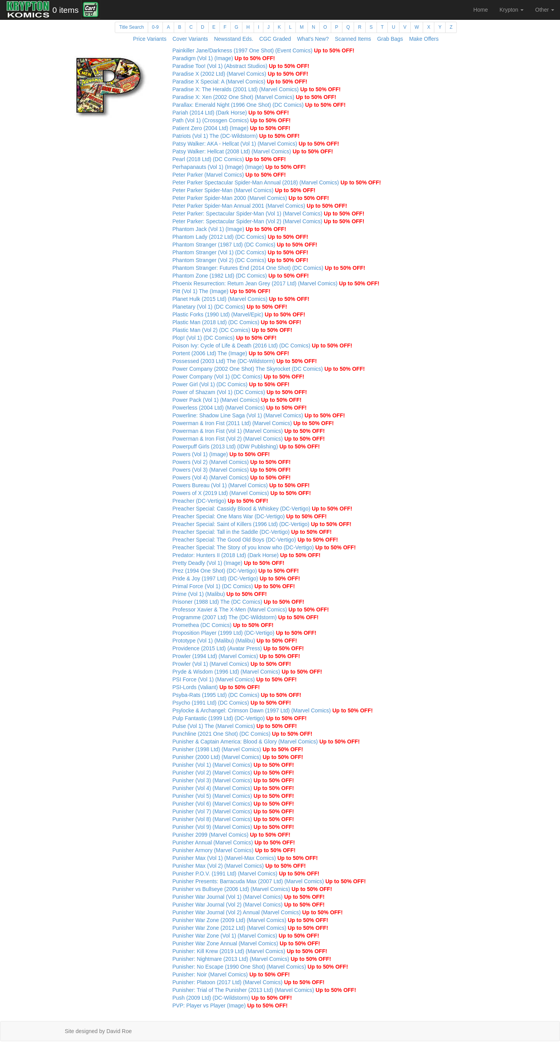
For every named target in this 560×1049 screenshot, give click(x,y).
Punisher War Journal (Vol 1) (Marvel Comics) (249, 897)
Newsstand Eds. (233, 39)
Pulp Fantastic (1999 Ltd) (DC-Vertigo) (240, 718)
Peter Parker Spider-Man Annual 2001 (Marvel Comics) (260, 206)
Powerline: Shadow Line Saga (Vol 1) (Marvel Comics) (259, 415)
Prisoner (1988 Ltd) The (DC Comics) (238, 602)
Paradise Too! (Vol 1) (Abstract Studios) (241, 66)
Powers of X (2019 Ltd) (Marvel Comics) (242, 493)
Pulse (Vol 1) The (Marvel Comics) (235, 726)
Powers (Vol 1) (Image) (221, 454)
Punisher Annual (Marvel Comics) (234, 842)
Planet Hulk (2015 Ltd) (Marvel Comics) (241, 299)
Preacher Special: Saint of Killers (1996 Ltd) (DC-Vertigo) (262, 524)
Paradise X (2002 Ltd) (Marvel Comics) (240, 74)
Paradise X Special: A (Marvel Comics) (240, 81)
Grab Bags (390, 39)
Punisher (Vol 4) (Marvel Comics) (233, 788)
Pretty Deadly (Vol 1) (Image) (229, 563)
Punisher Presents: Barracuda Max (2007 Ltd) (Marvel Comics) (269, 881)
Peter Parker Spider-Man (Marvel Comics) (244, 190)
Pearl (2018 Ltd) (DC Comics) (229, 159)
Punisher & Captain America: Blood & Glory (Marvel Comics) (266, 741)
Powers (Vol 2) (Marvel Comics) (232, 462)
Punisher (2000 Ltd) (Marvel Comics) (238, 757)
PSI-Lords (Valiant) (216, 687)
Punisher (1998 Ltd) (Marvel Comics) (238, 749)
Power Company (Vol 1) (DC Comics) (238, 376)
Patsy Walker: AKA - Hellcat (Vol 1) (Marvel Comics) (256, 144)
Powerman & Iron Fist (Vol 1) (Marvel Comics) (249, 431)
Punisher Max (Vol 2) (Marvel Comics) (239, 866)
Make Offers (424, 39)
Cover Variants (190, 39)
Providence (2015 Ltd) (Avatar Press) (238, 648)
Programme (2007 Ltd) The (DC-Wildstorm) (246, 617)
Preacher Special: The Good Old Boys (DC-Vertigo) (255, 540)
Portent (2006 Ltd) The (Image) (231, 353)
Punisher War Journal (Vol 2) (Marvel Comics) (249, 904)
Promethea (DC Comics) (223, 625)
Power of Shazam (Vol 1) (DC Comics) (240, 392)
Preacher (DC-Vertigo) (220, 501)
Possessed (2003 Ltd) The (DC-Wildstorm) (245, 361)
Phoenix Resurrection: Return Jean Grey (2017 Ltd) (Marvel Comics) (276, 283)
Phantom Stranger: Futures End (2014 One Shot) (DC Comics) (269, 268)
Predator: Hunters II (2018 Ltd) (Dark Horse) (247, 555)
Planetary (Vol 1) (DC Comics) (230, 307)
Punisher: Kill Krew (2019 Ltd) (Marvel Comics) (250, 951)
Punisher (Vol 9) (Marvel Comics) (233, 827)
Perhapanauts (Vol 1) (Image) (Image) (239, 167)
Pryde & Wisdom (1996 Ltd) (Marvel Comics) (247, 672)
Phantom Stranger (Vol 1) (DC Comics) (240, 252)
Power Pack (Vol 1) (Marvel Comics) (237, 400)
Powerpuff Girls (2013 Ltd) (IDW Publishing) (246, 446)
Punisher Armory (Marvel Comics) (234, 850)
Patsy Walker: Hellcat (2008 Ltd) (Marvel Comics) (253, 151)
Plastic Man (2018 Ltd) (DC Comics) (237, 322)
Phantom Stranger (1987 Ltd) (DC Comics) (245, 244)
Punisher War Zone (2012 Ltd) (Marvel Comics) (250, 928)
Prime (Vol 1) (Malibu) (220, 594)
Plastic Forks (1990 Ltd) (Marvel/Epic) (239, 314)
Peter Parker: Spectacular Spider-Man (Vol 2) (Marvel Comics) (269, 221)
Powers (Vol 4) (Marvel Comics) (232, 477)
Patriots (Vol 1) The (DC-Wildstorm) (236, 136)
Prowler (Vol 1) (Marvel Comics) (232, 664)
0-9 (155, 27)
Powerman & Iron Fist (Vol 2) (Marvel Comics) (249, 439)
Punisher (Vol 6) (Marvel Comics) (233, 804)
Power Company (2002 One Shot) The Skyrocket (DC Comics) (269, 369)
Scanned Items (353, 39)
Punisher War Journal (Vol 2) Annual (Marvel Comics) (258, 912)
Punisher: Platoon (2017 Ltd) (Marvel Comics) (249, 982)
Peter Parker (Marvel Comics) (229, 175)
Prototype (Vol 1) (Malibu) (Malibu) (235, 640)
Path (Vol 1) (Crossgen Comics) (232, 120)
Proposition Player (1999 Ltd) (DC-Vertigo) (244, 633)
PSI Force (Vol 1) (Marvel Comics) (235, 679)
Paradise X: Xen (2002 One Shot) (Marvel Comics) (254, 97)
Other (544, 10)
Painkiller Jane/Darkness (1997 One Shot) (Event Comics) (263, 50)
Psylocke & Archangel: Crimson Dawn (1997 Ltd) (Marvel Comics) (273, 710)
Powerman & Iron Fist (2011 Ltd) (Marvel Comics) (253, 423)
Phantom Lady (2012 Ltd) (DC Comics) (240, 237)
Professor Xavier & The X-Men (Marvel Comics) (251, 609)
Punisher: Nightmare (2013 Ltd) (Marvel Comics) (252, 959)
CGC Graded (275, 39)
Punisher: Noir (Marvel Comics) (231, 974)
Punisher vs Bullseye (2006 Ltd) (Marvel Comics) (252, 889)
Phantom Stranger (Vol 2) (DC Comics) (240, 260)
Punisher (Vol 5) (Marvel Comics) (233, 796)
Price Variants (149, 39)
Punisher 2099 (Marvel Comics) (231, 835)
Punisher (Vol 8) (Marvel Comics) (233, 819)
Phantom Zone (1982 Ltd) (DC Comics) (241, 276)
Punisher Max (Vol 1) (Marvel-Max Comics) (245, 858)
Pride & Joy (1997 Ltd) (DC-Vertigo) (236, 578)
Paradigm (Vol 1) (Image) (224, 58)
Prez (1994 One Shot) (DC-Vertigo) (236, 571)
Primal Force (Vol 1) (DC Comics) (234, 586)
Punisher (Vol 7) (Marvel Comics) (233, 811)
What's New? (313, 39)
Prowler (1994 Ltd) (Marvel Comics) (236, 656)
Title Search (131, 27)
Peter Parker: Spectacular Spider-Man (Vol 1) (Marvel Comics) (269, 213)
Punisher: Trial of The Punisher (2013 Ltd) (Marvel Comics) (264, 990)
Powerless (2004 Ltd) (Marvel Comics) (240, 408)
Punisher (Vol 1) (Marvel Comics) (233, 765)
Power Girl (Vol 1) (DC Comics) (231, 384)
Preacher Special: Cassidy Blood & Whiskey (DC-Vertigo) (263, 508)
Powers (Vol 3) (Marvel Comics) (232, 470)
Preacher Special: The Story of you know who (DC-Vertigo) (264, 547)
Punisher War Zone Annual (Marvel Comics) (246, 943)
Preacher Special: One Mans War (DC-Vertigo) (250, 516)
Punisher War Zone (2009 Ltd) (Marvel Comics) (250, 920)
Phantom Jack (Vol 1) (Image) (229, 229)
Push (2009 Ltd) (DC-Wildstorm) (232, 998)
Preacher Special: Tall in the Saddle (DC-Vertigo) (252, 532)
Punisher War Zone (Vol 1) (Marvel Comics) (246, 936)
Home (481, 10)
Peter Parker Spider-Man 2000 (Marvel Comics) (251, 198)
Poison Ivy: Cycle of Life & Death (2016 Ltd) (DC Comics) (263, 345)
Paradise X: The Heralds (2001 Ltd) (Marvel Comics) (257, 89)
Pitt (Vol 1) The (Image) (222, 291)
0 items (65, 9)
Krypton (512, 10)
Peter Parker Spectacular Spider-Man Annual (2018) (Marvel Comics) (277, 182)
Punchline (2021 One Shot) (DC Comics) (243, 734)
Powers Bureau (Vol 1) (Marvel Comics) (241, 485)
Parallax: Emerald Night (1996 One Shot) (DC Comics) (259, 105)
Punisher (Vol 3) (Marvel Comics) (233, 780)
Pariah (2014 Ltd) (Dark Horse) (231, 112)
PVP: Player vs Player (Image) (230, 1005)
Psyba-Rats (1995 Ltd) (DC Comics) (237, 695)
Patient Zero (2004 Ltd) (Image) (231, 128)
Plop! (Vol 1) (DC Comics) (225, 338)
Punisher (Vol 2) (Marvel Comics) (233, 772)
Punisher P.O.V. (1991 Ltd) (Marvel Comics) (246, 873)
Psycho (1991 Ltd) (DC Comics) (232, 703)
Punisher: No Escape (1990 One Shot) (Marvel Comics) (260, 967)
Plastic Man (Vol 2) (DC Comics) (232, 330)
